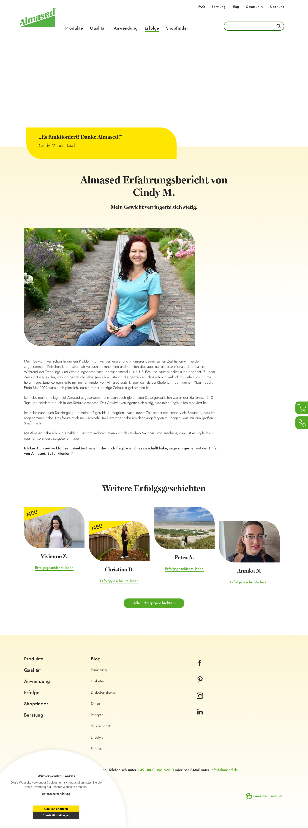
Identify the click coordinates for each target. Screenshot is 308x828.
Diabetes (98, 681)
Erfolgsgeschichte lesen (54, 567)
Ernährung (99, 670)
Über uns (277, 6)
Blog (235, 6)
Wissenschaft (101, 726)
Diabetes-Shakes (103, 692)
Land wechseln (265, 796)
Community (254, 6)
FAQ (201, 6)
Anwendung (126, 28)
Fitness (96, 748)
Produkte (74, 28)
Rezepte (97, 715)
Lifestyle (97, 737)
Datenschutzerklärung (56, 794)
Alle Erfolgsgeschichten (154, 603)
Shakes (96, 703)
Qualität (98, 28)
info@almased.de (224, 770)
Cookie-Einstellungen (79, 815)
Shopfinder (177, 28)
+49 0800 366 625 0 (156, 770)
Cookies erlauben (32, 815)
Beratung (218, 6)
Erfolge (152, 28)
